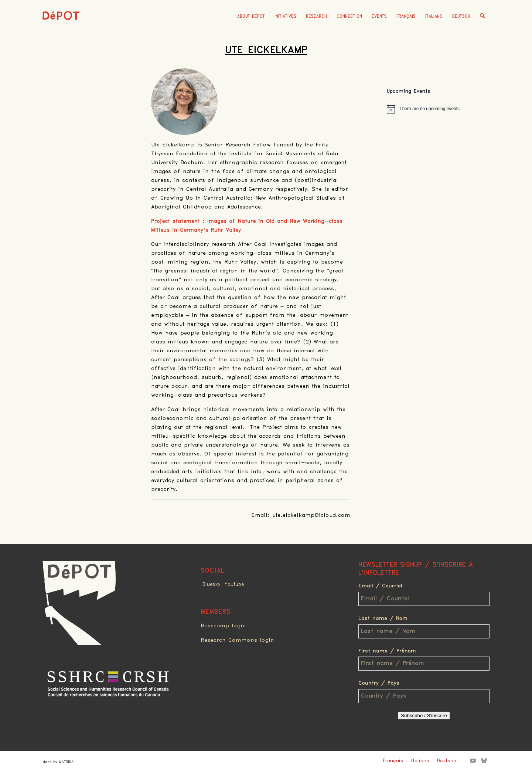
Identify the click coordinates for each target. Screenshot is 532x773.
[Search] (482, 16)
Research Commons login (237, 640)
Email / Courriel (380, 586)
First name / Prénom (387, 651)
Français (406, 16)
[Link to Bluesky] (484, 760)
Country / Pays (378, 683)
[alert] (438, 109)
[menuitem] (251, 16)
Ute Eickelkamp (266, 50)
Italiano (434, 16)
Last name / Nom (382, 618)
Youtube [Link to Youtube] (234, 584)
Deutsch (461, 16)
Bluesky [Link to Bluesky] (211, 584)
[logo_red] (60, 27)
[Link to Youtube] (472, 760)
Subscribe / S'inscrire (424, 715)
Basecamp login (223, 626)
